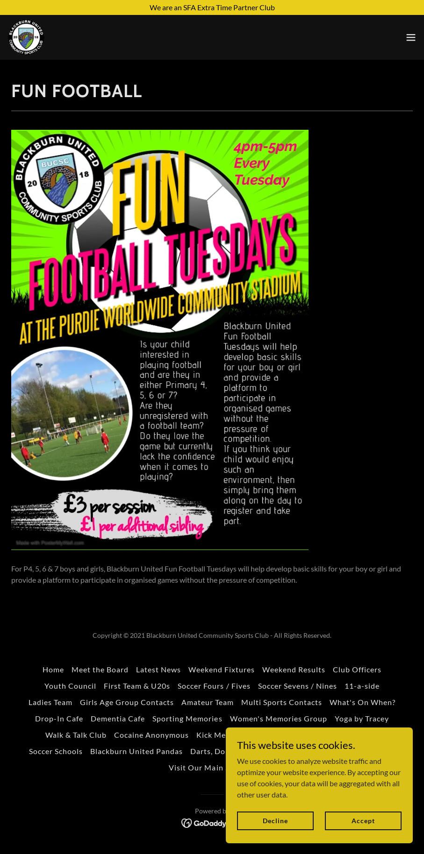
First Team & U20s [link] (137, 685)
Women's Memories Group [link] (278, 718)
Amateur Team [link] (207, 702)
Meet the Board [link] (100, 669)
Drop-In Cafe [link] (59, 718)
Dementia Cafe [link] (118, 718)
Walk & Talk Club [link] (76, 734)
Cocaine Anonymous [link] (151, 734)
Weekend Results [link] (293, 669)
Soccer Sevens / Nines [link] (297, 685)
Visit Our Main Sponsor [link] (212, 767)
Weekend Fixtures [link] (221, 669)
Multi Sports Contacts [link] (281, 702)
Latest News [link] (158, 669)
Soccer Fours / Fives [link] (214, 685)
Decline (275, 821)
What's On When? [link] (362, 702)
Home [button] (53, 669)
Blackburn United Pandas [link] (136, 751)
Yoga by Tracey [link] (362, 718)
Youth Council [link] (70, 685)
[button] (411, 37)
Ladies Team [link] (50, 702)
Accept (363, 821)
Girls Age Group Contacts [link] (127, 702)
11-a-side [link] (362, 685)
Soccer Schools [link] (56, 751)
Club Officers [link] (357, 669)
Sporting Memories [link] (187, 718)
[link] (26, 37)
